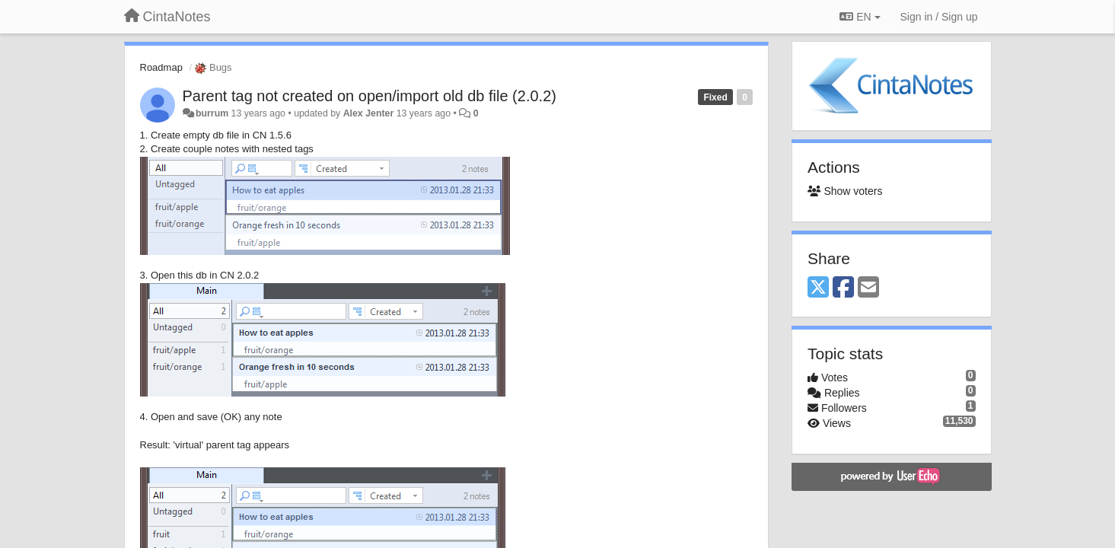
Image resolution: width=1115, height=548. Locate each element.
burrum (212, 113)
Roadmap (161, 67)
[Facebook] (843, 288)
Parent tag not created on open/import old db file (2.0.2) (369, 96)
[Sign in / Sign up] (939, 17)
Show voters (845, 191)
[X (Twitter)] (818, 288)
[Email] (868, 288)
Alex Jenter (368, 113)
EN (859, 17)
